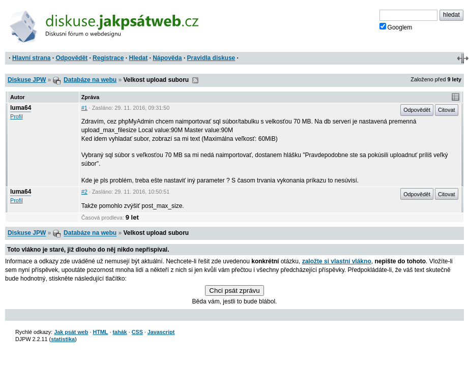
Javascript (161, 332)
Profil (16, 116)
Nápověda (167, 58)
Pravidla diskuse (211, 58)
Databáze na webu (90, 79)
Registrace (108, 58)
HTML (100, 332)
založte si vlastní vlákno (336, 261)
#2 (84, 192)
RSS (195, 80)
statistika (63, 339)
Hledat (138, 58)
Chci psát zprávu (234, 290)
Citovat (446, 110)
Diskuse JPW (27, 79)
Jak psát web (71, 332)
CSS (137, 332)
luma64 (20, 107)
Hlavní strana (31, 58)
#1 (84, 108)
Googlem (396, 27)
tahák (119, 332)
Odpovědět (71, 58)
